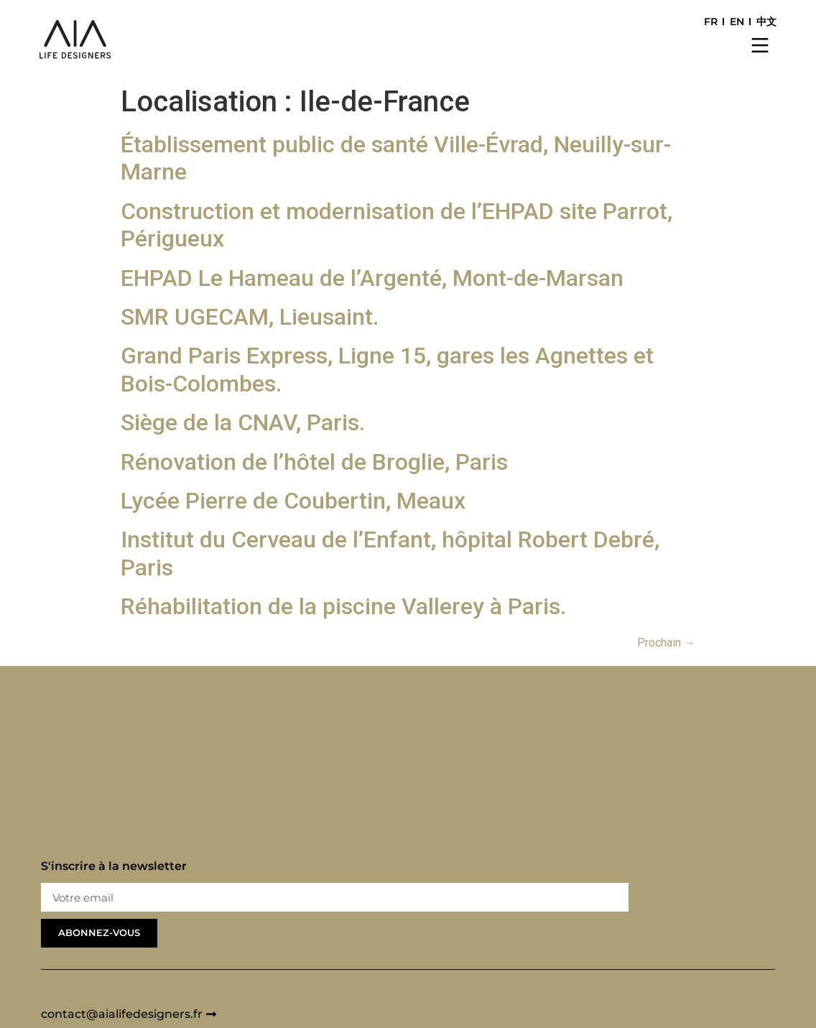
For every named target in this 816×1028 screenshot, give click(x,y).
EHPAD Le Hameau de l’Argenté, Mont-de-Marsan (372, 278)
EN (737, 21)
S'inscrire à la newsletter (114, 867)
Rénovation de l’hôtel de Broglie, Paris (314, 462)
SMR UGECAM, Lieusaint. (250, 316)
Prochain (666, 642)
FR (711, 21)
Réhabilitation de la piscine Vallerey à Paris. (343, 606)
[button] (760, 47)
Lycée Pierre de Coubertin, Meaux (293, 500)
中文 (766, 21)
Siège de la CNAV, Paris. (243, 422)
